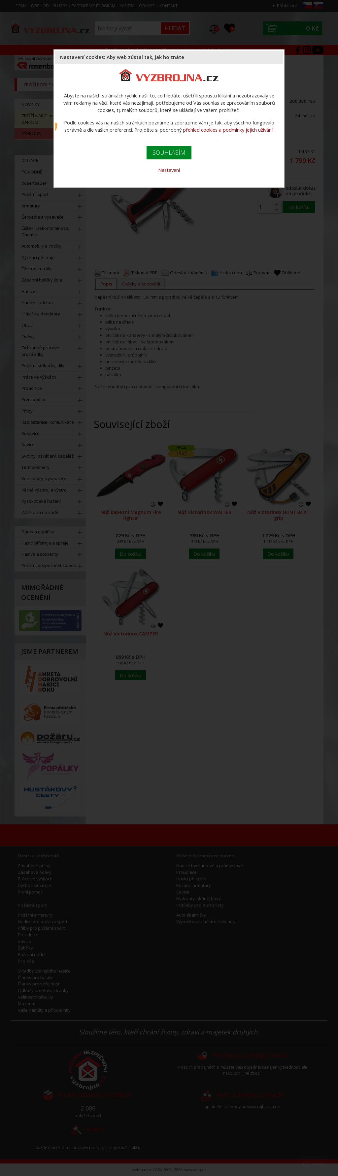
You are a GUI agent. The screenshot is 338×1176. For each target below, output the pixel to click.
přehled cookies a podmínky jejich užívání (228, 129)
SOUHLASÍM (169, 152)
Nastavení (169, 170)
